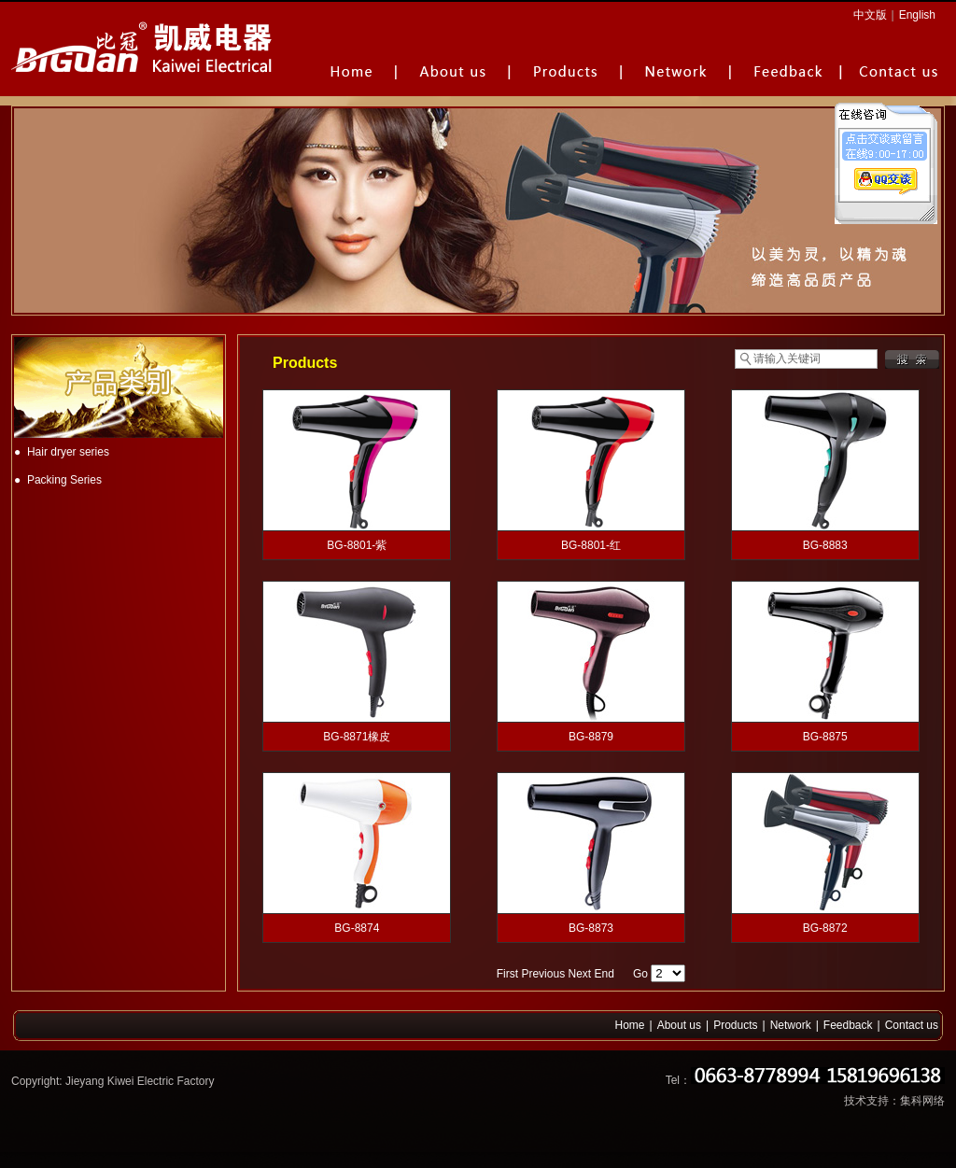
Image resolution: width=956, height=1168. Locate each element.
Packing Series (64, 479)
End (604, 973)
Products (735, 1025)
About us (679, 1025)
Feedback (848, 1025)
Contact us (911, 1025)
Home (630, 1025)
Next (579, 973)
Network (790, 1025)
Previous (543, 973)
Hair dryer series (68, 451)
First (507, 973)
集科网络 (922, 1100)
